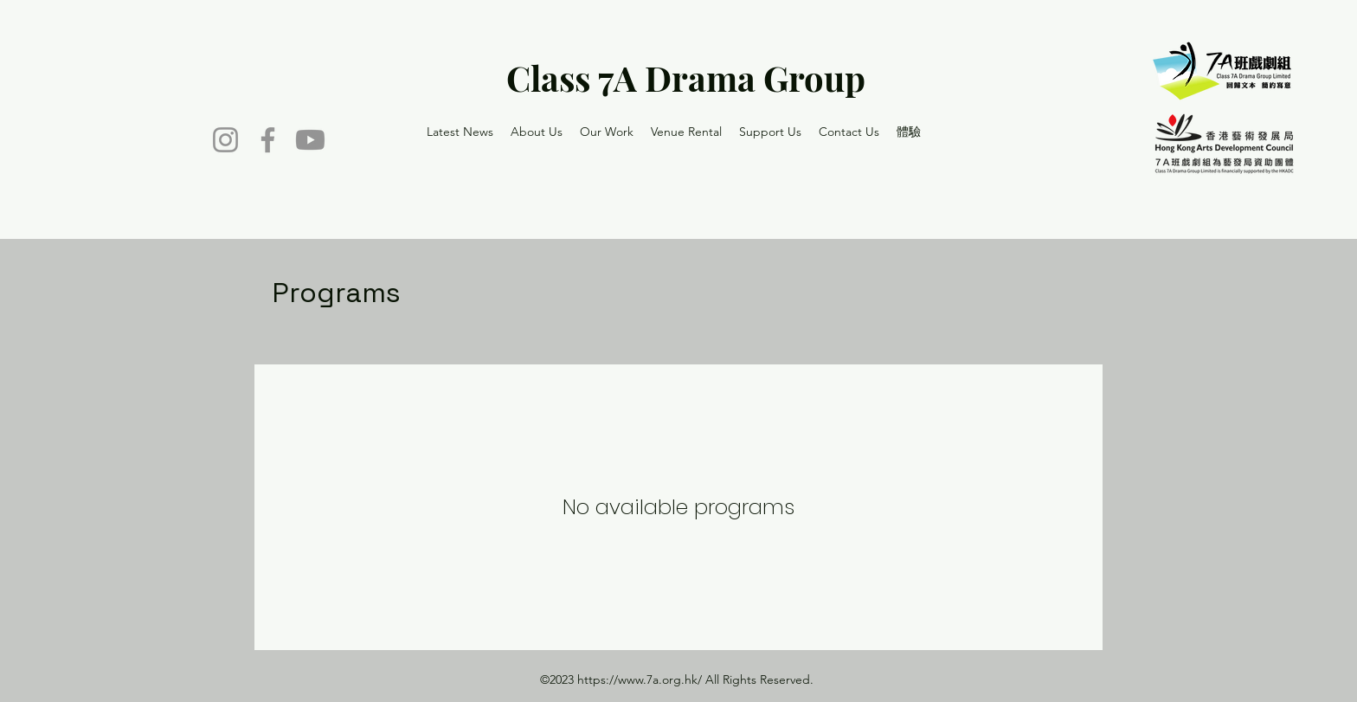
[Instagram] (225, 140)
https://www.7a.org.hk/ (639, 679)
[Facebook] (268, 140)
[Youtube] (310, 140)
